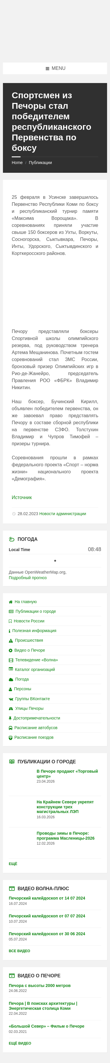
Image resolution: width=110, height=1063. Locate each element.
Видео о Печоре (27, 650)
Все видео (19, 951)
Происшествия (26, 640)
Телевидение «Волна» (33, 660)
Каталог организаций (32, 669)
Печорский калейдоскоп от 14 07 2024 (47, 898)
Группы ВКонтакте (29, 698)
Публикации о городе (32, 611)
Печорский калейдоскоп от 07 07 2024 (47, 916)
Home (17, 162)
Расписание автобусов (33, 727)
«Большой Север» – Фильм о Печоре (46, 1026)
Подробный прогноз (28, 577)
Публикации (40, 162)
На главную (23, 601)
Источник (22, 497)
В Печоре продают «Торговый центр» (67, 774)
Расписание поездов (31, 737)
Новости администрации (62, 513)
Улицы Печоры (26, 708)
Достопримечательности (34, 718)
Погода (19, 679)
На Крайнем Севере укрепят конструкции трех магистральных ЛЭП (65, 807)
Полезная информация (32, 630)
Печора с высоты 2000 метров (40, 985)
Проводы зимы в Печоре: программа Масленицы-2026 (65, 836)
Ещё (13, 864)
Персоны (20, 688)
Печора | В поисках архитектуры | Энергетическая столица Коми (43, 1006)
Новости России (26, 621)
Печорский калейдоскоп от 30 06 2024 (47, 933)
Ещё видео (20, 1043)
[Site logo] (55, 51)
